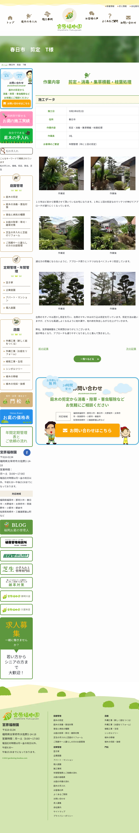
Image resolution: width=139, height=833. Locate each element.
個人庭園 (10, 307)
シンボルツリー (14, 368)
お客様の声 (58, 788)
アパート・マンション (16, 298)
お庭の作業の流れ (61, 780)
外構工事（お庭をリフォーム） (16, 352)
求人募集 (57, 801)
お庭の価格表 (59, 775)
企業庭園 (10, 289)
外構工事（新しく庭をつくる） (16, 341)
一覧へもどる (87, 358)
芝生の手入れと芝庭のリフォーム (16, 233)
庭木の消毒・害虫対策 (16, 205)
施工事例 (57, 767)
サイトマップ (59, 810)
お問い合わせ (59, 797)
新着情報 (110, 6)
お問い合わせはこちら (90, 430)
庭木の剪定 (12, 196)
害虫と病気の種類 (15, 214)
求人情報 (123, 6)
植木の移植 (12, 375)
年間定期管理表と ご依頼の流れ (16, 436)
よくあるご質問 (60, 793)
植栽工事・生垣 (14, 361)
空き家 (9, 281)
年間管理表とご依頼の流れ (65, 771)
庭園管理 (57, 714)
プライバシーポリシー (63, 814)
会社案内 (135, 6)
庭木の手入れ (59, 784)
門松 (106, 745)
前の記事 (43, 348)
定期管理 (57, 745)
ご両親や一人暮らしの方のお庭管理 (16, 243)
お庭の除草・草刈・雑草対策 (16, 223)
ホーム (4, 64)
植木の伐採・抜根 (15, 383)
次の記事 (131, 348)
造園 (106, 714)
